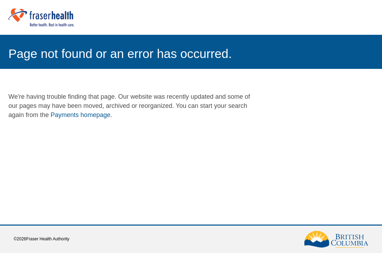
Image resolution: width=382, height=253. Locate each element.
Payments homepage (80, 114)
